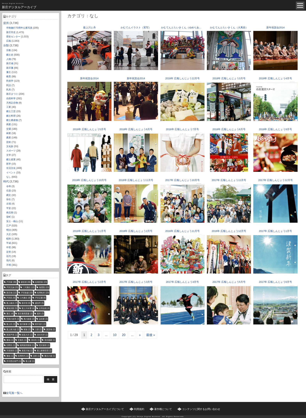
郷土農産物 (12, 120)
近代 (8, 256)
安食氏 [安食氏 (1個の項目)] (22, 340)
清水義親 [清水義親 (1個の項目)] (49, 340)
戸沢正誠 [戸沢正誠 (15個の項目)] (12, 287)
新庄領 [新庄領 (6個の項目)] (26, 303)
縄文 (8, 195)
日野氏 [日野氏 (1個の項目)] (10, 345)
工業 (8, 107)
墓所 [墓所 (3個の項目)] (40, 314)
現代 (8, 260)
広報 (8, 41)
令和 (8, 186)
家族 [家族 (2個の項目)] (27, 329)
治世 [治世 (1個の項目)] (36, 356)
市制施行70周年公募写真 (19, 27)
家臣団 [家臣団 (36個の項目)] (26, 282)
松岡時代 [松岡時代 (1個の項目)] (23, 356)
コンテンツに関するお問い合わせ (201, 409)
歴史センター (13, 36)
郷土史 (9, 54)
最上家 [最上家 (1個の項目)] (30, 361)
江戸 (8, 225)
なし (8, 177)
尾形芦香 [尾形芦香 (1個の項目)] (11, 335)
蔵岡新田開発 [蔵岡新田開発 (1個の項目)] (27, 345)
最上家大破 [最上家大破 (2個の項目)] (12, 329)
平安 (8, 208)
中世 (8, 247)
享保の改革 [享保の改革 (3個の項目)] (12, 319)
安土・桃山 (12, 221)
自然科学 (11, 98)
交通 (8, 129)
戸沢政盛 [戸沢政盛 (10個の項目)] (27, 293)
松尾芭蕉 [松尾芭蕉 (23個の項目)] (41, 282)
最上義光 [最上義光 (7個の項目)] (11, 303)
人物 (8, 59)
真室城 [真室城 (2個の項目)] (50, 329)
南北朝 (9, 212)
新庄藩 (9, 68)
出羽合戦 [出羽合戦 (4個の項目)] (44, 308)
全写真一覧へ (14, 393)
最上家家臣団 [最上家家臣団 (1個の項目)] (44, 351)
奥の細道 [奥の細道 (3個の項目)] (29, 319)
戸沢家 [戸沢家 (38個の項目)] (11, 282)
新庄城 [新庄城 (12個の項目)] (11, 293)
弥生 (8, 199)
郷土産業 (11, 159)
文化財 (9, 146)
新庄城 (9, 63)
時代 (6, 181)
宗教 (8, 50)
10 (115, 335)
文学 (8, 155)
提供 (6, 22)
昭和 (8, 238)
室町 (8, 216)
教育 (8, 76)
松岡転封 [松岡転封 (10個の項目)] (43, 293)
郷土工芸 (11, 111)
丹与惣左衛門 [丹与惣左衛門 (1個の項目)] (13, 361)
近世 (8, 251)
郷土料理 (11, 115)
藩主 (8, 72)
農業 (8, 137)
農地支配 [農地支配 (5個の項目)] (11, 308)
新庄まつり (12, 94)
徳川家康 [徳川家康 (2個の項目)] (25, 324)
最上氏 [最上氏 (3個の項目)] (10, 324)
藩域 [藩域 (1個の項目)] (9, 340)
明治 (8, 230)
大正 (8, 234)
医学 (8, 163)
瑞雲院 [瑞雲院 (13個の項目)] (44, 287)
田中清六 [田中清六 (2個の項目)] (40, 324)
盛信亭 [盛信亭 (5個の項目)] (39, 303)
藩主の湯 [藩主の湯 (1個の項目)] (49, 356)
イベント (11, 172)
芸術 (8, 142)
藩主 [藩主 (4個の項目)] (9, 314)
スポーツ (11, 150)
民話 (8, 85)
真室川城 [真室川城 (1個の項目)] (27, 351)
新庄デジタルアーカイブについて (105, 409)
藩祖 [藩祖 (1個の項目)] (9, 356)
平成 (8, 243)
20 (123, 335)
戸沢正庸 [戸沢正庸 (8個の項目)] (40, 298)
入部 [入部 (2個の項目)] (38, 329)
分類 (6, 45)
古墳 (8, 203)
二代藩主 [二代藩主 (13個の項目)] (29, 287)
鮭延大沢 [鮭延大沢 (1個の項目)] (27, 335)
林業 (8, 133)
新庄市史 (11, 32)
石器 (8, 190)
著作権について (163, 409)
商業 (8, 124)
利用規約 (139, 409)
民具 (8, 89)
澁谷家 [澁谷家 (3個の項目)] (43, 319)
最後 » (150, 335)
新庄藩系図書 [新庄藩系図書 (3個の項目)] (25, 314)
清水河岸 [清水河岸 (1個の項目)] (42, 335)
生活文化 (11, 168)
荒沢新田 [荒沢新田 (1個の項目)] (44, 345)
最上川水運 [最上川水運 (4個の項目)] (28, 308)
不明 (8, 265)
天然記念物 (12, 102)
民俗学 (9, 80)
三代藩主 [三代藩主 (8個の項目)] (25, 298)
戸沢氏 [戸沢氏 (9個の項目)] (10, 298)
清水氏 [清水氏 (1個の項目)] (35, 340)
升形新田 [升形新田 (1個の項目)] (11, 351)
